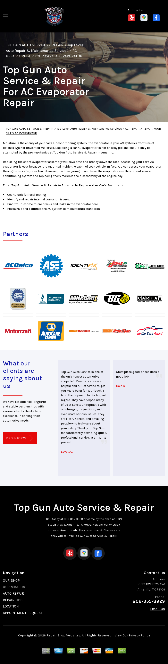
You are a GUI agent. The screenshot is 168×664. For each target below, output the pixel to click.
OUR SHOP (11, 580)
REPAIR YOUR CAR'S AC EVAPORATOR (52, 56)
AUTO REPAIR (13, 593)
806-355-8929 (73, 519)
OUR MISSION (14, 587)
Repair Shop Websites (63, 635)
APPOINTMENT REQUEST (23, 613)
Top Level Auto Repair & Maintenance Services (89, 128)
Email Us (157, 609)
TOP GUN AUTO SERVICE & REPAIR (34, 45)
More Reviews (19, 438)
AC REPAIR (132, 128)
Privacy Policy (139, 635)
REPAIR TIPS (13, 600)
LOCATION (11, 606)
